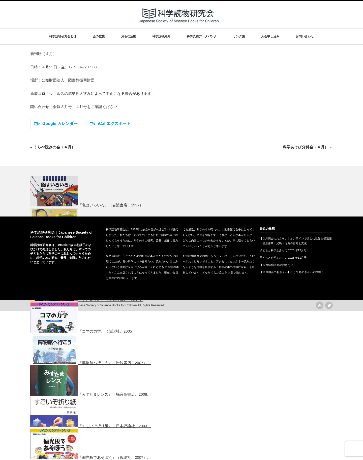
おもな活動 (128, 36)
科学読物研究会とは (62, 36)
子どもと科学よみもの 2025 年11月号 (283, 257)
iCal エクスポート (110, 123)
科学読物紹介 (161, 36)
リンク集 (239, 36)
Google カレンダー (56, 123)
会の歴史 (99, 36)
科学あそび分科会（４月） (307, 147)
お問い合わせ (305, 36)
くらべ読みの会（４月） (52, 147)
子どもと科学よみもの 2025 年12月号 (283, 250)
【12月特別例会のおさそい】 (278, 264)
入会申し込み (270, 36)
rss (319, 305)
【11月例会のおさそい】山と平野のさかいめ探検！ (292, 272)
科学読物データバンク (202, 36)
